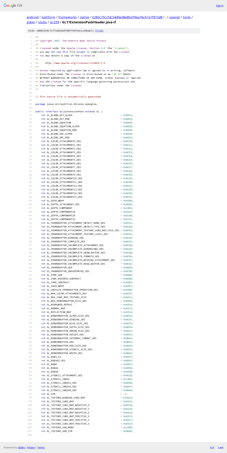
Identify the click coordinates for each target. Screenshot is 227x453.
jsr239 (54, 22)
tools (187, 17)
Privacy (31, 447)
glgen (31, 22)
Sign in (219, 5)
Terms (41, 447)
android (32, 17)
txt (212, 447)
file (99, 30)
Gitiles (21, 447)
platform (48, 17)
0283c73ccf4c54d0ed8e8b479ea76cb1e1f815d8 (127, 17)
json (220, 447)
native (84, 17)
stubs (42, 22)
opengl (174, 17)
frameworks (67, 17)
